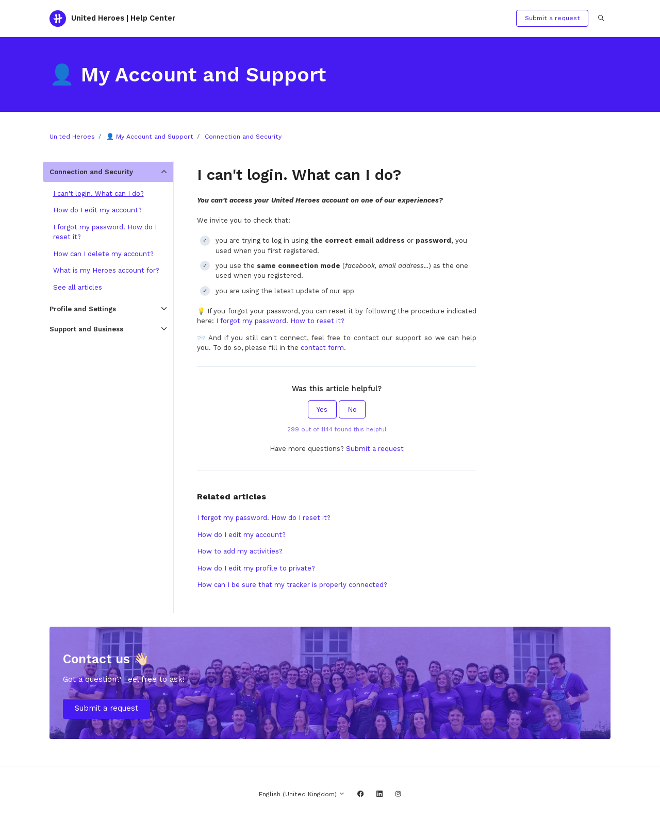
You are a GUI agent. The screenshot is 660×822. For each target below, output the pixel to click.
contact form (322, 347)
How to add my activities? (240, 551)
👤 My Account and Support (149, 136)
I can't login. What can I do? (98, 193)
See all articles (77, 287)
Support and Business (86, 329)
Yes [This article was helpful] (322, 409)
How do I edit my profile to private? (256, 568)
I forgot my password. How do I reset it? (264, 518)
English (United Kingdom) (302, 794)
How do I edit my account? (241, 535)
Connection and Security (243, 136)
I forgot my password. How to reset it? (280, 321)
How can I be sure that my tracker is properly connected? (292, 585)
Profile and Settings (83, 309)
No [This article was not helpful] (352, 409)
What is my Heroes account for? (106, 270)
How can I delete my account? (103, 254)
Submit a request (552, 18)
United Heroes (72, 136)
